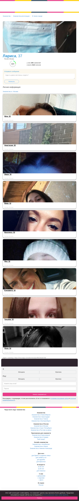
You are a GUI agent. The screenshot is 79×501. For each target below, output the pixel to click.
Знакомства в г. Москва (10, 91)
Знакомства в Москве (41, 426)
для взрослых (41, 461)
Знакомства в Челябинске (41, 444)
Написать (11, 81)
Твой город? (41, 439)
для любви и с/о (41, 457)
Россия (41, 485)
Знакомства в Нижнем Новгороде (41, 448)
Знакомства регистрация (21, 16)
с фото (41, 480)
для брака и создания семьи (41, 455)
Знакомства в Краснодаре (41, 417)
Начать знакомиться (39, 394)
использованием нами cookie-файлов (55, 495)
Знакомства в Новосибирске (41, 415)
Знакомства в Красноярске (41, 435)
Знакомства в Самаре (41, 437)
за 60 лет (41, 469)
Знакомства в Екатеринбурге (41, 421)
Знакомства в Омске (41, 446)
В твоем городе (37, 16)
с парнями (41, 478)
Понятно (39, 498)
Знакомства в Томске (41, 419)
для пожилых (41, 471)
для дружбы (41, 459)
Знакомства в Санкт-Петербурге (41, 428)
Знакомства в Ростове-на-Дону (41, 430)
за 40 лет (41, 467)
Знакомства (7, 16)
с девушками (41, 476)
